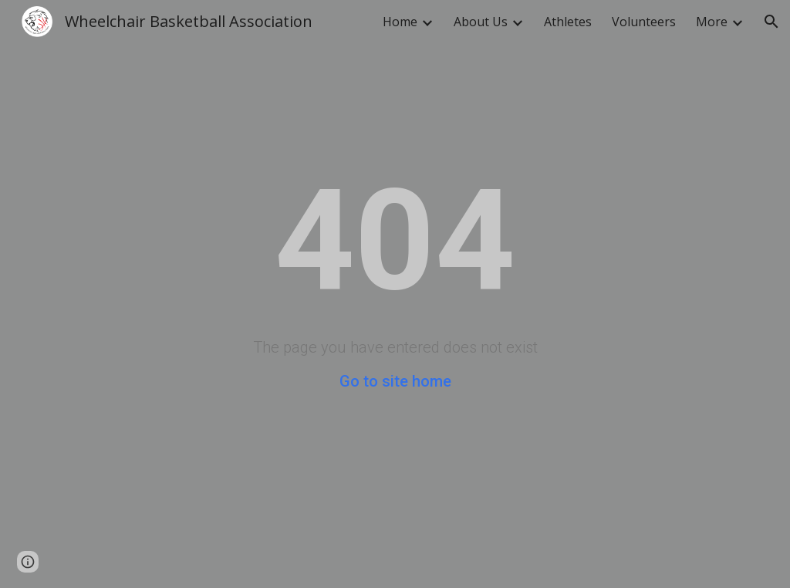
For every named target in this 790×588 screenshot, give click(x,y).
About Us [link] (481, 21)
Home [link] (400, 21)
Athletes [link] (568, 21)
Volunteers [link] (644, 21)
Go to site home (395, 381)
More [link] (712, 21)
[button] (771, 21)
